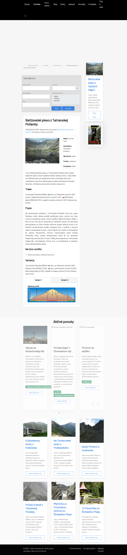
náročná (66, 100)
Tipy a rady (101, 4)
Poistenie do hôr (75, 548)
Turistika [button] (36, 4)
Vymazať (68, 108)
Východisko (26, 93)
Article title (26, 85)
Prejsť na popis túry (35, 473)
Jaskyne (71, 4)
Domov (27, 4)
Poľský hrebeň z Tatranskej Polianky (34, 508)
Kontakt (101, 551)
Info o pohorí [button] (46, 4)
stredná (66, 98)
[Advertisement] (63, 43)
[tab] (38, 280)
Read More (94, 115)
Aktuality (81, 4)
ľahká (66, 96)
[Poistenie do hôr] (94, 135)
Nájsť (56, 108)
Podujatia (92, 4)
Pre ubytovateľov (89, 548)
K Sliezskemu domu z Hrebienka (32, 444)
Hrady (62, 4)
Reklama (101, 548)
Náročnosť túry (57, 93)
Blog (55, 4)
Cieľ (23, 102)
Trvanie (54, 85)
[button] (25, 16)
